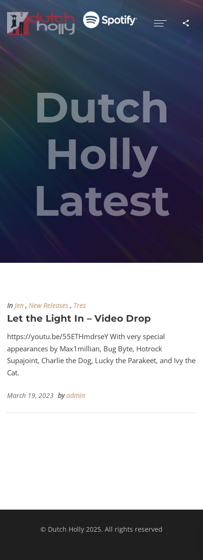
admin (75, 395)
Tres (79, 305)
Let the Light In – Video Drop (79, 318)
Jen (19, 305)
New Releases (48, 305)
